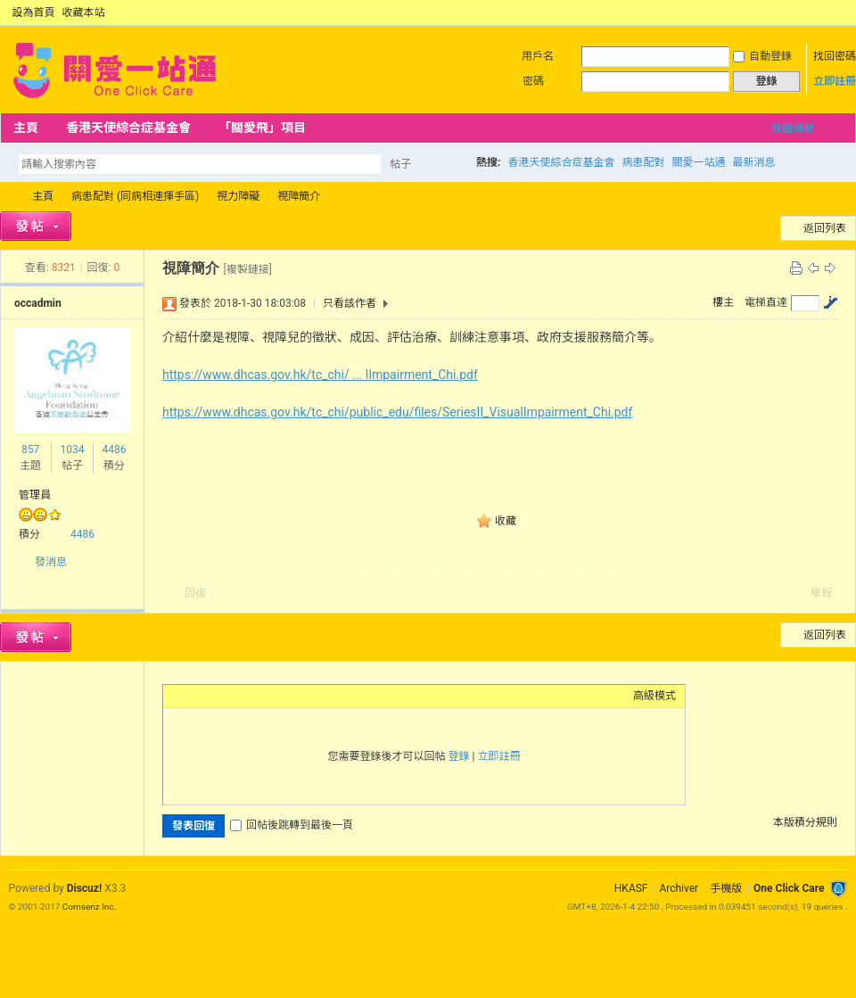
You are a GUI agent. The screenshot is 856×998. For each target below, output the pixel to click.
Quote (261, 696)
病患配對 (642, 162)
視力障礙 (238, 196)
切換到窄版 (837, 12)
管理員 (35, 495)
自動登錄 (762, 56)
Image (217, 696)
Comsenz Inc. (89, 906)
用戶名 (538, 56)
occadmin (38, 303)
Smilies (306, 696)
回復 (195, 593)
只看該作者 (349, 303)
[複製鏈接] (247, 269)
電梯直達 (766, 302)
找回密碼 (834, 56)
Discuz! (84, 888)
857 (30, 449)
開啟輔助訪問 (822, 12)
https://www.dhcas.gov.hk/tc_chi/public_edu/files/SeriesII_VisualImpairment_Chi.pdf (397, 412)
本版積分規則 (805, 822)
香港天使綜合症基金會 (128, 127)
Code (283, 696)
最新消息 (753, 162)
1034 (72, 449)
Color (194, 696)
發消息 (51, 562)
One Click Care (788, 888)
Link (239, 696)
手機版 (726, 888)
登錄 (459, 756)
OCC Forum (7, 197)
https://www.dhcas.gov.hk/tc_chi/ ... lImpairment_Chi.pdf (320, 374)
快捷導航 (792, 128)
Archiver (678, 888)
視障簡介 (298, 196)
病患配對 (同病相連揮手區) (135, 196)
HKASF (631, 888)
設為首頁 (33, 12)
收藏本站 (83, 12)
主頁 (25, 127)
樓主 (723, 302)
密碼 (533, 81)
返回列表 (824, 228)
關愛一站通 (698, 162)
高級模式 (654, 695)
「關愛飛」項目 (262, 127)
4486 (114, 449)
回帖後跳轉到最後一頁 (291, 825)
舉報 (821, 593)
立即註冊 (834, 81)
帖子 (400, 164)
